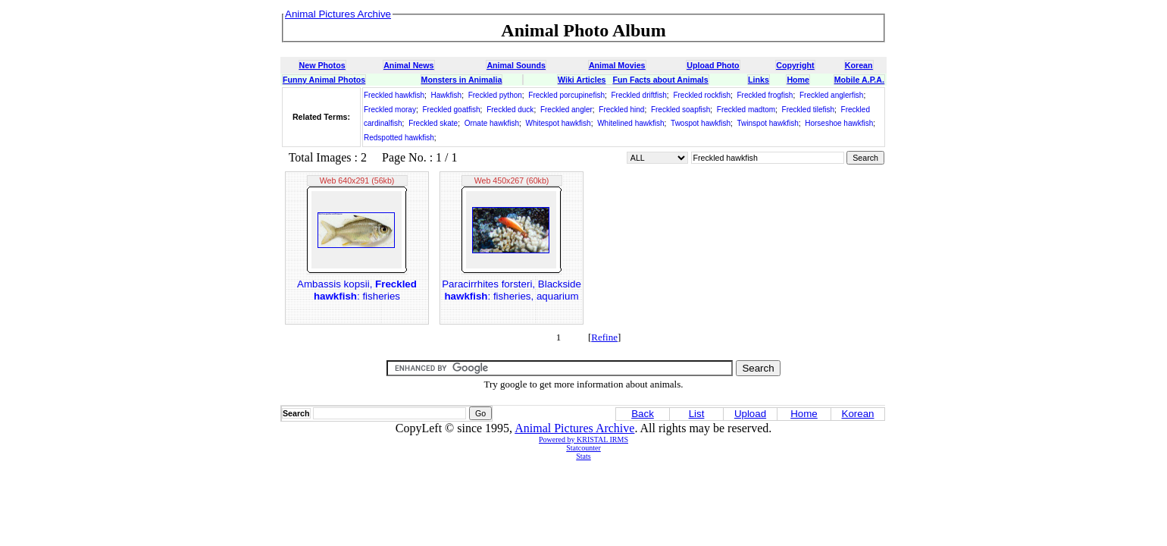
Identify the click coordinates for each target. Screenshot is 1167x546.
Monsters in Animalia (461, 79)
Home (798, 79)
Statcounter (583, 448)
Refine (604, 337)
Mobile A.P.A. (859, 79)
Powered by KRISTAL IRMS (583, 439)
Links (758, 79)
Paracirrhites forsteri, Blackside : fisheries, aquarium (511, 290)
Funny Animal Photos (324, 79)
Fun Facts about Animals (660, 79)
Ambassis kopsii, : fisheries (357, 290)
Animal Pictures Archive (574, 428)
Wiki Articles (581, 79)
